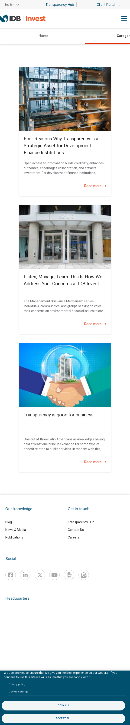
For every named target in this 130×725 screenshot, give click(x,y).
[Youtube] (54, 575)
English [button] (9, 4)
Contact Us (76, 530)
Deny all (63, 705)
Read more (95, 186)
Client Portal (109, 4)
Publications (14, 537)
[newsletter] (83, 575)
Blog (8, 522)
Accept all (63, 718)
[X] (40, 575)
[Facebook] (10, 575)
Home (43, 36)
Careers (73, 537)
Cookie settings (18, 691)
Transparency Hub (60, 4)
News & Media (15, 530)
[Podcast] (69, 575)
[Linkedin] (25, 575)
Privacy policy (17, 684)
